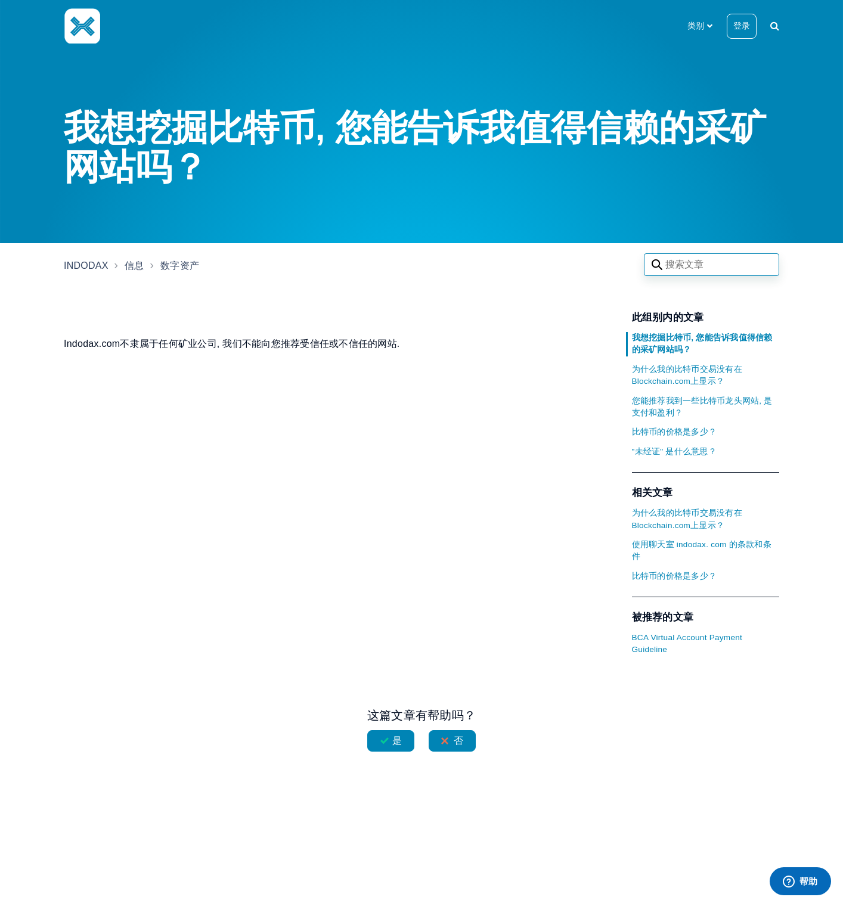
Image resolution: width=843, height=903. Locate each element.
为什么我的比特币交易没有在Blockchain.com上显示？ (687, 375)
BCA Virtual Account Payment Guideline (687, 643)
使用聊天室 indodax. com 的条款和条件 (701, 550)
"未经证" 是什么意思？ (674, 451)
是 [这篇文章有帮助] (397, 741)
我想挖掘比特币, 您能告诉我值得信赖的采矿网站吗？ (702, 343)
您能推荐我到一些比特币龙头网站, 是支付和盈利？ (702, 406)
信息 (134, 265)
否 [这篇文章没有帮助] (458, 741)
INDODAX (86, 265)
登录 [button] (741, 25)
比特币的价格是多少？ (674, 431)
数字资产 (179, 265)
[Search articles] (711, 264)
